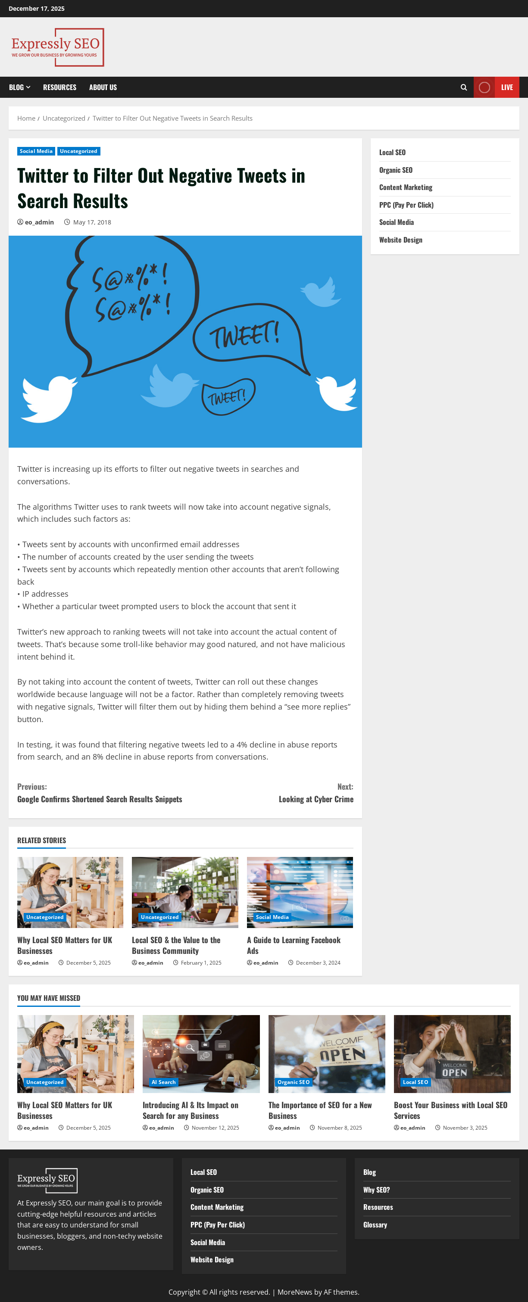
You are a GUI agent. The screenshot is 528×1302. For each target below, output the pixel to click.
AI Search (164, 1082)
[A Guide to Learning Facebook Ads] (300, 892)
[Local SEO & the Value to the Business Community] (185, 892)
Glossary (375, 1224)
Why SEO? (376, 1189)
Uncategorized (78, 151)
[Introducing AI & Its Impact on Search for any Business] (201, 1054)
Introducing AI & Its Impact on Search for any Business (190, 1110)
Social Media (36, 151)
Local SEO (392, 152)
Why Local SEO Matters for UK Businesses (64, 945)
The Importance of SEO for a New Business (320, 1110)
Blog (16, 87)
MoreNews (295, 1292)
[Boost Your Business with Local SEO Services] (452, 1054)
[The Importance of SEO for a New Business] (327, 1054)
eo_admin (39, 222)
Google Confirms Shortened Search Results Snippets (101, 792)
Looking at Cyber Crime (269, 792)
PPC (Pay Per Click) (406, 204)
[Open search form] (464, 87)
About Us (103, 87)
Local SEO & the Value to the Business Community (176, 945)
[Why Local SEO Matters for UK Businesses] (70, 892)
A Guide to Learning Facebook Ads (294, 945)
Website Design (400, 239)
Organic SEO (395, 170)
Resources (59, 87)
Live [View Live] (493, 87)
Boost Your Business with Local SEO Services (451, 1110)
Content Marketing (405, 187)
